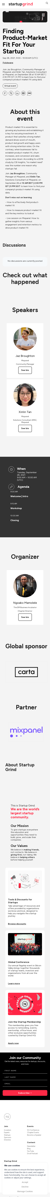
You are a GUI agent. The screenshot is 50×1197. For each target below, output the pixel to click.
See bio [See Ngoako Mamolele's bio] (25, 617)
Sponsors (7, 1137)
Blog (29, 1149)
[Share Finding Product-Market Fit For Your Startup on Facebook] (5, 93)
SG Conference (33, 1130)
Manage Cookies (25, 1191)
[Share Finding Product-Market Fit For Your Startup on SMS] (29, 93)
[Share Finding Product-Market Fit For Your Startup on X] (11, 93)
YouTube (30, 1151)
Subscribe (24, 1093)
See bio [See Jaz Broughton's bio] (25, 370)
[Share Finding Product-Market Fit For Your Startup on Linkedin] (17, 93)
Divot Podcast (32, 1154)
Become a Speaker (34, 1135)
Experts (6, 1132)
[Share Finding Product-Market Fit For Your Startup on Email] (23, 93)
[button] (47, 3)
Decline (24, 1186)
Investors (7, 1130)
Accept (25, 1182)
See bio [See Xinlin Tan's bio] (25, 428)
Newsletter (31, 1146)
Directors (7, 1140)
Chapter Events (33, 1132)
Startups (7, 1135)
